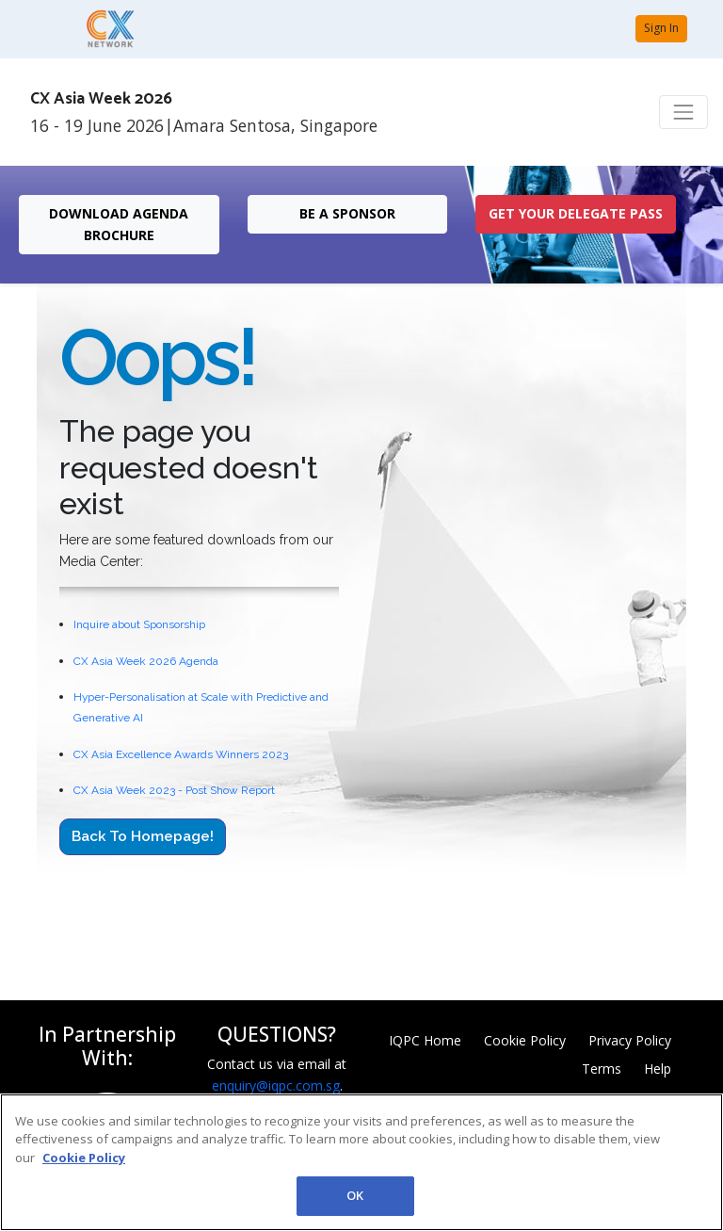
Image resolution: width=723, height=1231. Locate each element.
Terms (601, 1068)
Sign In (661, 28)
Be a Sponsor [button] (347, 213)
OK (354, 1195)
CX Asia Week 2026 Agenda (145, 661)
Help (657, 1068)
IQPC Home (425, 1040)
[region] (361, 1162)
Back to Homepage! (143, 836)
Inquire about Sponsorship (139, 624)
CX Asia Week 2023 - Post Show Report (174, 790)
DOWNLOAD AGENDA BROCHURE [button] (118, 223)
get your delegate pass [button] (576, 213)
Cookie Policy (525, 1040)
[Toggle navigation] (683, 112)
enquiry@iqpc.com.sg (276, 1085)
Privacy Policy (629, 1040)
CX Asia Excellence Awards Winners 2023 (180, 754)
